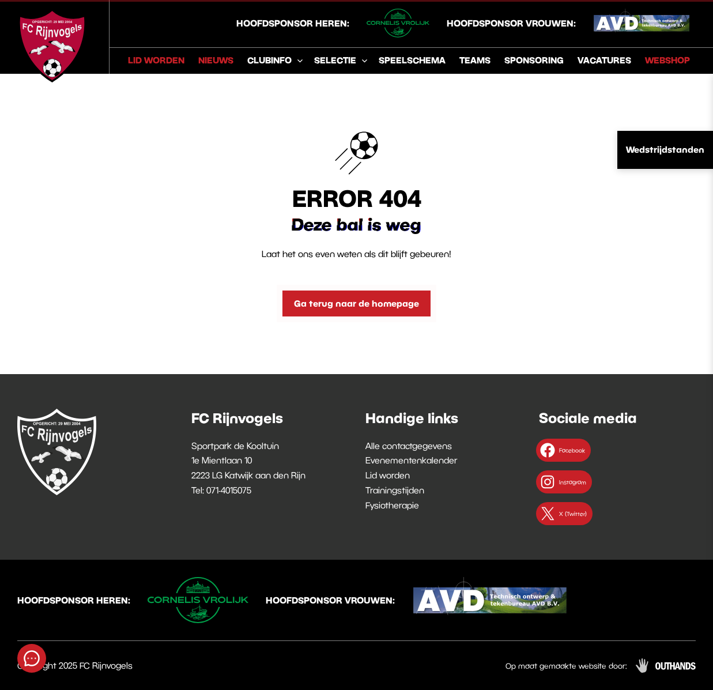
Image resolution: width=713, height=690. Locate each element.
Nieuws (215, 60)
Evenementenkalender (411, 460)
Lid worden (156, 60)
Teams (475, 60)
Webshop (667, 60)
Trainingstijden (394, 490)
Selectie (335, 60)
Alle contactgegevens (408, 445)
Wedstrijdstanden (665, 149)
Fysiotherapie (392, 505)
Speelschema (412, 60)
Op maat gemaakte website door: (566, 665)
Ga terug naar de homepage (356, 303)
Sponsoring (534, 60)
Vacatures (604, 60)
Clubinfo (269, 60)
